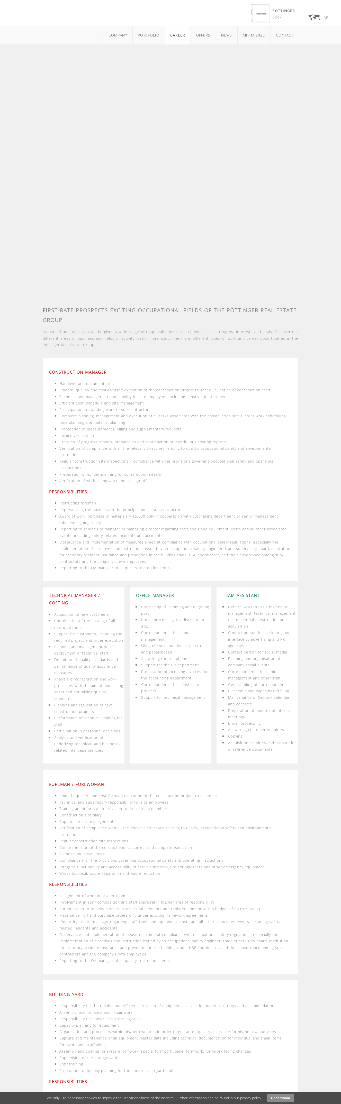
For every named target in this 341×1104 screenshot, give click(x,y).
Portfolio (148, 35)
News (226, 35)
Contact (284, 35)
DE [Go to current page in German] (326, 17)
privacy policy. (251, 1098)
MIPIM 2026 (254, 35)
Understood (280, 1098)
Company (118, 35)
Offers (203, 35)
